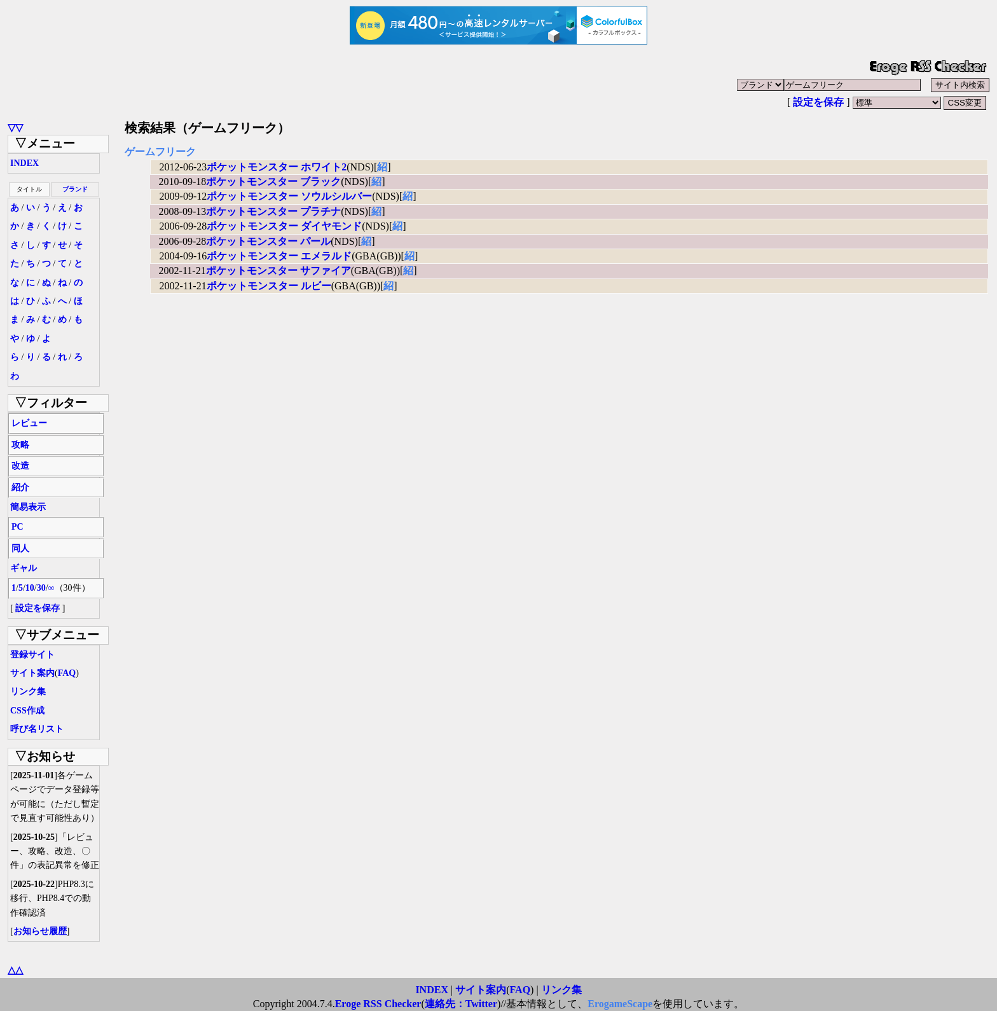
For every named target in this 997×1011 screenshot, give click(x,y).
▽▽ (15, 127)
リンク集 (28, 691)
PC (17, 527)
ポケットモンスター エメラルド (279, 256)
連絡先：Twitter (461, 1003)
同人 (20, 548)
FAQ (67, 673)
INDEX (24, 163)
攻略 (20, 445)
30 (41, 588)
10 (29, 588)
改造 (20, 466)
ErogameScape (620, 1003)
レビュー (29, 423)
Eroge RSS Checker (378, 1003)
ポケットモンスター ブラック (273, 181)
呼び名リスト (37, 729)
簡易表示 (28, 507)
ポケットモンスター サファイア (278, 270)
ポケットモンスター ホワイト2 (277, 167)
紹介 (20, 487)
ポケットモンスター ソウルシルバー (289, 196)
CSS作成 (27, 710)
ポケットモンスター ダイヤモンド (284, 226)
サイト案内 (32, 673)
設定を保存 (818, 102)
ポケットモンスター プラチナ (273, 211)
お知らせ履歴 (40, 931)
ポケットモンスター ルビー (269, 285)
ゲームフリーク (160, 151)
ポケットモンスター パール (268, 241)
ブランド (75, 189)
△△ (15, 970)
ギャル (23, 568)
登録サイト (32, 654)
